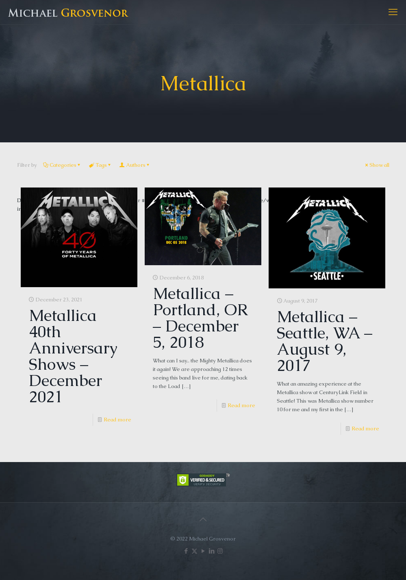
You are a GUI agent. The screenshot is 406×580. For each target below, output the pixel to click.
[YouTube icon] (203, 551)
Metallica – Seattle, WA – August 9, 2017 (324, 341)
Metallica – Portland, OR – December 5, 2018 (200, 318)
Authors (135, 164)
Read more (117, 419)
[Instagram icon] (220, 551)
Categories (62, 164)
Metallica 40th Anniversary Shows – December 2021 (73, 356)
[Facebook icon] (186, 551)
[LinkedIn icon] (211, 551)
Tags (100, 164)
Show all (376, 164)
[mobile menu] (393, 12)
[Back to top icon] (203, 519)
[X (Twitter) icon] (194, 551)
